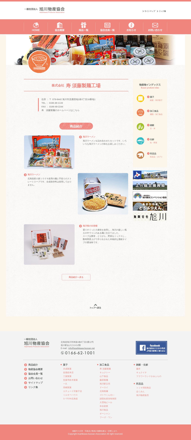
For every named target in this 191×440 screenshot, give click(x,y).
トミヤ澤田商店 (143, 388)
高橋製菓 (67, 387)
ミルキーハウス (70, 395)
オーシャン (105, 413)
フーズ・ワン (106, 417)
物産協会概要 (35, 369)
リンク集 (162, 11)
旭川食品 (104, 410)
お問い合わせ (35, 378)
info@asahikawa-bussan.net (81, 348)
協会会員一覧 (35, 373)
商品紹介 (33, 365)
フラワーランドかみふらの (148, 376)
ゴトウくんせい (107, 395)
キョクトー (105, 372)
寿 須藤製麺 (105, 369)
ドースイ (104, 387)
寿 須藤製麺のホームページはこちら (60, 110)
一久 (65, 383)
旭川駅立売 (105, 383)
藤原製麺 (104, 380)
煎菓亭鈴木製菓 (70, 380)
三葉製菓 (67, 376)
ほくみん (140, 391)
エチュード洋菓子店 (72, 391)
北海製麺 (104, 391)
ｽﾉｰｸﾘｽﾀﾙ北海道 (70, 398)
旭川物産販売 (142, 395)
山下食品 (104, 376)
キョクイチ (141, 372)
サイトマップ (149, 11)
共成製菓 (67, 369)
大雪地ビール (106, 402)
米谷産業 (104, 406)
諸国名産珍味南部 (108, 398)
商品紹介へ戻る (76, 277)
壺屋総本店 (68, 372)
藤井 (138, 369)
